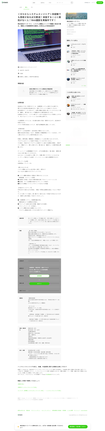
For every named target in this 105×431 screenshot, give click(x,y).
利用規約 (64, 410)
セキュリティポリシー (46, 410)
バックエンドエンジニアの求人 (53, 390)
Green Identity (84, 410)
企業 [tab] (21, 7)
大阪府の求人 (21, 384)
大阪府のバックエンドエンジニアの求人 (27, 387)
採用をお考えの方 (21, 410)
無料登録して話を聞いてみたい (78, 426)
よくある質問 (70, 410)
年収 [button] (50, 2)
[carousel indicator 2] (50, 62)
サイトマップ (77, 410)
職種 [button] (34, 2)
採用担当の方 (87, 2)
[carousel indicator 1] (28, 62)
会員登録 (99, 2)
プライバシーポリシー (35, 410)
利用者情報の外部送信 (56, 410)
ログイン (93, 2)
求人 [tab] (26, 7)
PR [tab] (31, 7)
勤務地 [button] (42, 2)
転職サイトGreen (21, 398)
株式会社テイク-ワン (71, 398)
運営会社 (28, 410)
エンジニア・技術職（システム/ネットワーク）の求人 (31, 390)
